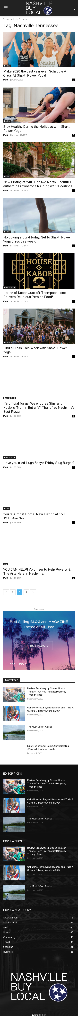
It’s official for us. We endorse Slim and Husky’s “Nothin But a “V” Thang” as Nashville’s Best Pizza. (38, 408)
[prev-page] (6, 592)
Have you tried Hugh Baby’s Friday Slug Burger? (38, 463)
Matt (5, 80)
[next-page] (33, 592)
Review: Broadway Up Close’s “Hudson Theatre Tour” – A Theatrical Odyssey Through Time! (46, 691)
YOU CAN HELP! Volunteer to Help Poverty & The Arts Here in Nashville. (36, 571)
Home (6, 176)
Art (5, 564)
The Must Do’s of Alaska (39, 727)
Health (7, 66)
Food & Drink (9, 287)
